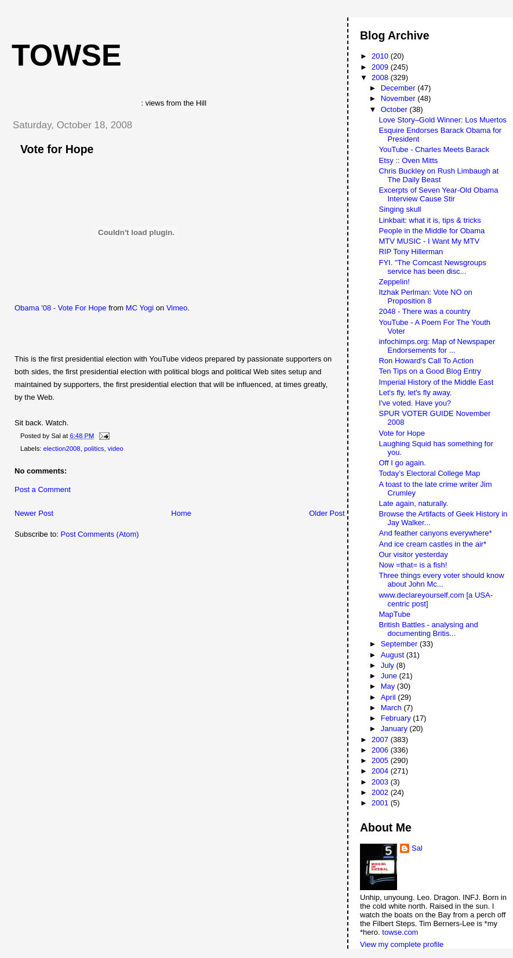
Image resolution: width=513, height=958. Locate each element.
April (389, 697)
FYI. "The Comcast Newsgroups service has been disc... (432, 267)
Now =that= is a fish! (413, 565)
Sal (417, 848)
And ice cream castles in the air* (432, 544)
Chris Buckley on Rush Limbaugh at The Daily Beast (439, 175)
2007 (381, 739)
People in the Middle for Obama (432, 230)
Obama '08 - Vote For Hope (60, 307)
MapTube (394, 614)
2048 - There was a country (424, 311)
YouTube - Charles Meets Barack (434, 149)
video (115, 448)
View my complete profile (401, 944)
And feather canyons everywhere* (435, 533)
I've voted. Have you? (415, 403)
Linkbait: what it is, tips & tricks (430, 220)
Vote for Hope (56, 149)
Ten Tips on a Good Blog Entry (430, 371)
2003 (381, 782)
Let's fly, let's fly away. (415, 392)
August (393, 654)
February (397, 718)
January (395, 728)
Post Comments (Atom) (100, 534)
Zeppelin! (394, 281)
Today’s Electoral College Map (429, 473)
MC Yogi (140, 307)
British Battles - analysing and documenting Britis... (428, 629)
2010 (381, 56)
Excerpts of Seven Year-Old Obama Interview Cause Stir (438, 194)
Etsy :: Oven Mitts (408, 160)
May (389, 686)
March (392, 707)
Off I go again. (402, 462)
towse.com (400, 932)
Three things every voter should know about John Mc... (441, 579)
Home (181, 513)
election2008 (62, 448)
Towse (67, 55)
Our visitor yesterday (413, 554)
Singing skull (400, 209)
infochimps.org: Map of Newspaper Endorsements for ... (437, 346)
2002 (381, 792)
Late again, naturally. (413, 503)
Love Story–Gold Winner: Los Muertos (442, 119)
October (395, 109)
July (388, 665)
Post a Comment (42, 489)
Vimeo (177, 307)
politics (94, 448)
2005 (381, 760)
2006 (381, 750)
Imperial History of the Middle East (436, 382)
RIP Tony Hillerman (411, 251)
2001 (381, 802)
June (390, 675)
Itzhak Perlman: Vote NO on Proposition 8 (425, 296)
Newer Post (33, 513)
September (400, 643)
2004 (381, 771)
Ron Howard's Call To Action (426, 360)
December (399, 88)
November (399, 98)
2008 (381, 77)
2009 (381, 67)
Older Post (326, 513)
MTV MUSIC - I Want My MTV (429, 241)
